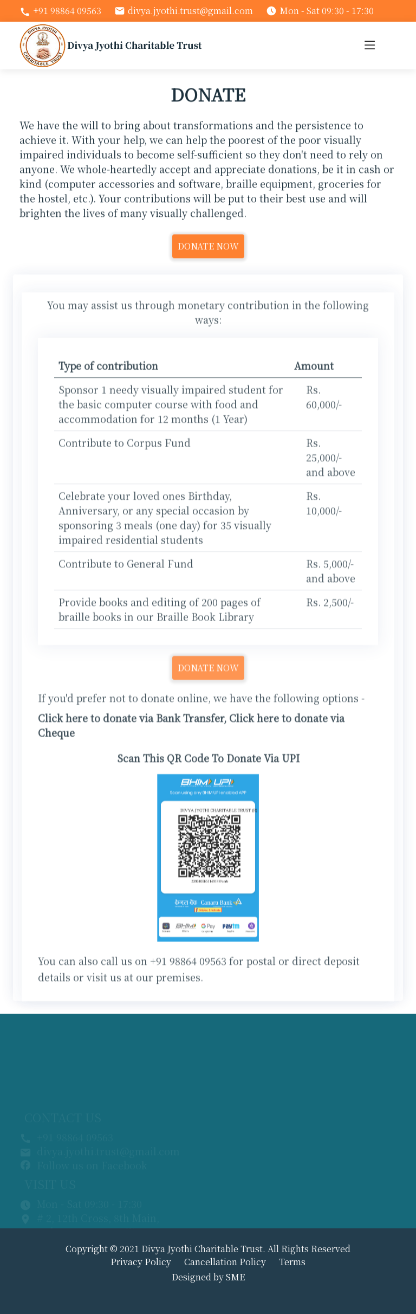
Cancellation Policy (225, 1261)
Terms (292, 1261)
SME (235, 1277)
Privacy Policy (140, 1261)
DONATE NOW (208, 252)
